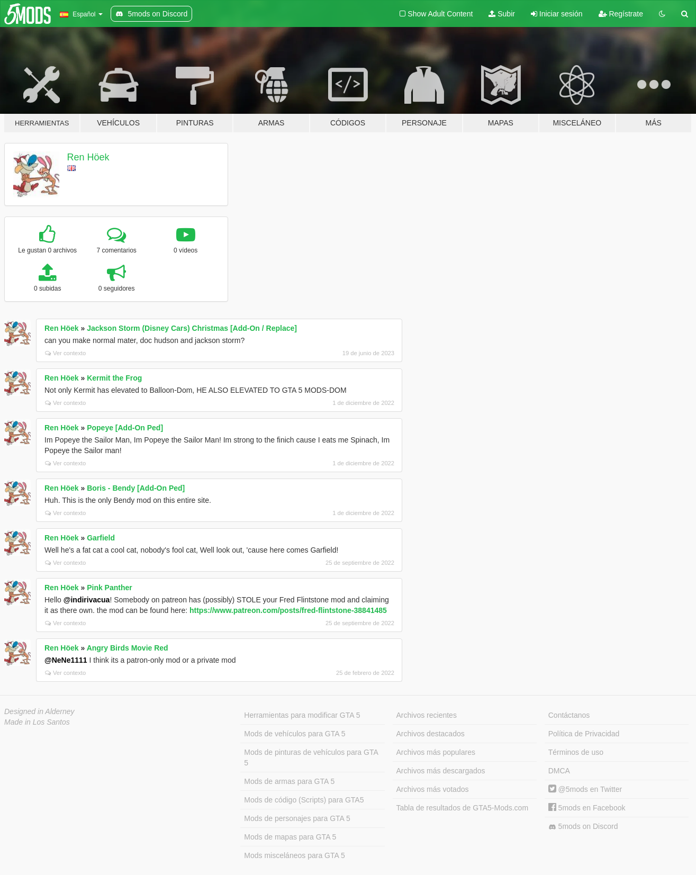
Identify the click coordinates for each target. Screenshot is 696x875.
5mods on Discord (583, 826)
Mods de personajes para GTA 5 (297, 818)
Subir (502, 14)
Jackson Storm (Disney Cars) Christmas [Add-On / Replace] (192, 328)
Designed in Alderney (39, 711)
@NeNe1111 (65, 660)
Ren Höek (88, 157)
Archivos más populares (435, 752)
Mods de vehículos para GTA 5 (294, 733)
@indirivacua (87, 600)
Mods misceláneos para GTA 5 (294, 855)
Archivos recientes (426, 715)
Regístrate (621, 14)
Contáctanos (569, 715)
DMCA (559, 770)
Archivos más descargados (440, 770)
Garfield (101, 538)
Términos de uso (575, 752)
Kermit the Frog (114, 378)
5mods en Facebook (587, 808)
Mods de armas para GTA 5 (289, 781)
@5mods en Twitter (585, 789)
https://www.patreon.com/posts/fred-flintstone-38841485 (288, 610)
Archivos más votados (432, 789)
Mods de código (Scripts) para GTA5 (304, 800)
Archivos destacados (430, 733)
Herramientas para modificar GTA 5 (302, 715)
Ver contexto (65, 353)
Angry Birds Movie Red (127, 648)
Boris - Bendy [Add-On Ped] (136, 488)
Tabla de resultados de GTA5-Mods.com (462, 808)
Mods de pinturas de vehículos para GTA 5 (311, 757)
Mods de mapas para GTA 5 (290, 837)
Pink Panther (109, 587)
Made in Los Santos (37, 722)
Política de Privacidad (584, 733)
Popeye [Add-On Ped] (125, 427)
